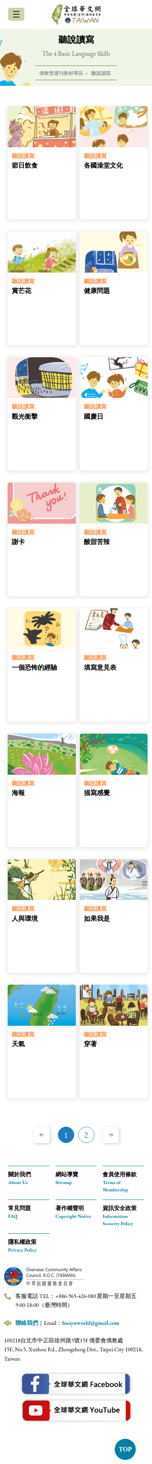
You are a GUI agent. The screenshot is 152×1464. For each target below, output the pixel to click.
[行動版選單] (16, 14)
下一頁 (111, 1135)
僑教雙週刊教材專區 (61, 73)
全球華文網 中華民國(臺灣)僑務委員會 (76, 14)
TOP (125, 1449)
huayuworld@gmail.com (90, 1322)
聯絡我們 (26, 1322)
